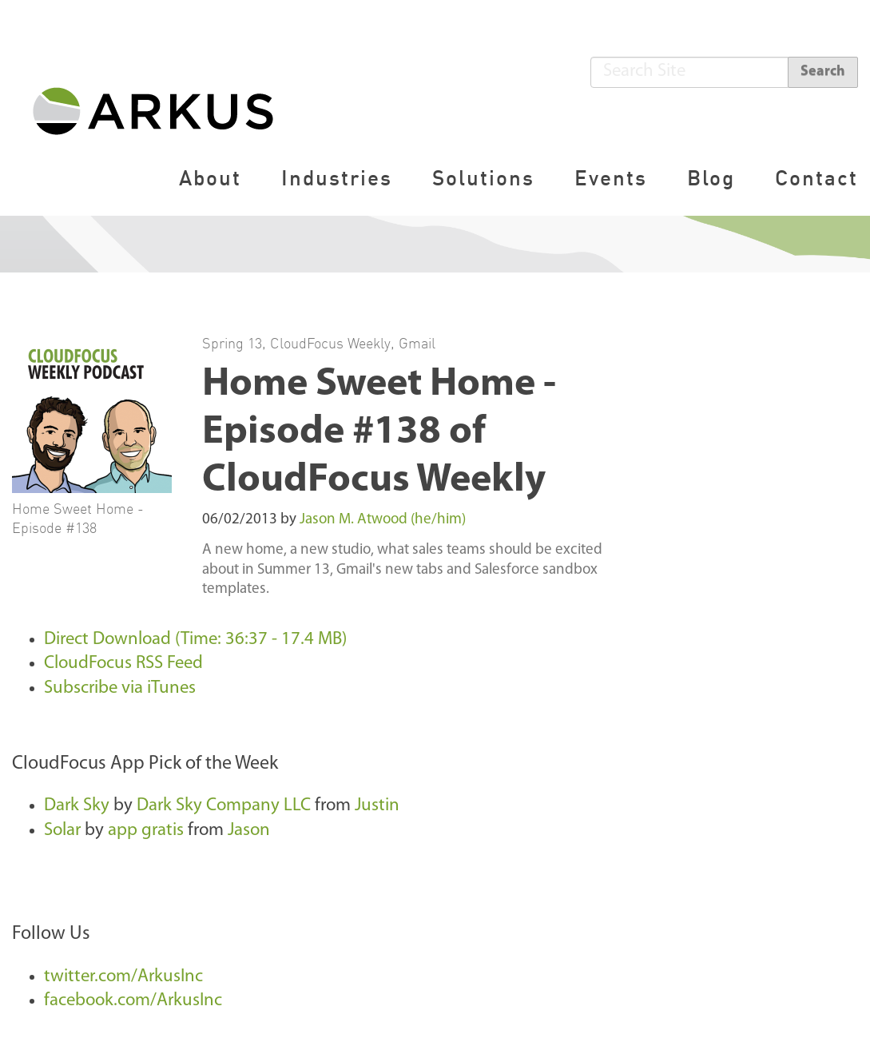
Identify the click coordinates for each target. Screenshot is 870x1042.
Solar (62, 830)
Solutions (483, 177)
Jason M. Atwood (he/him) (383, 519)
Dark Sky (76, 806)
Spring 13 (232, 343)
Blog (711, 177)
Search (822, 71)
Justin (377, 806)
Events (610, 177)
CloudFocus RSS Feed (123, 663)
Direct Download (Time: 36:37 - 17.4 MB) (195, 639)
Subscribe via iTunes (120, 688)
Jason (249, 830)
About (210, 177)
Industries (336, 177)
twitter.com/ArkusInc (123, 977)
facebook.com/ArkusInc (133, 1001)
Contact (816, 177)
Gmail (417, 343)
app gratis (146, 830)
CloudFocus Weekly (330, 343)
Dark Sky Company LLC (224, 806)
